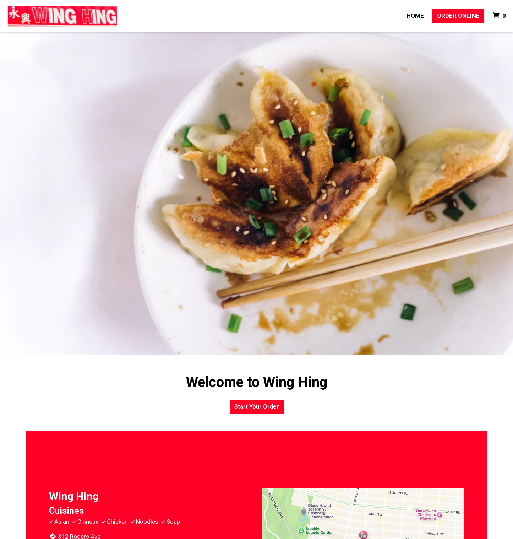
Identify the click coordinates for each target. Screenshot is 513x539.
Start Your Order (256, 406)
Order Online (458, 15)
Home (415, 15)
